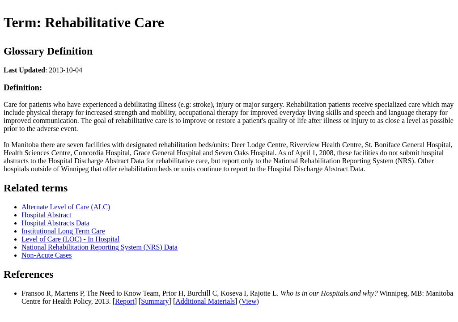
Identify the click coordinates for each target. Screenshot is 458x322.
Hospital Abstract (46, 215)
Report (125, 301)
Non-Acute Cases (46, 255)
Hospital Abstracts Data (55, 223)
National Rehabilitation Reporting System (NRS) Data (99, 247)
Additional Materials (205, 301)
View (249, 301)
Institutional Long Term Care (63, 231)
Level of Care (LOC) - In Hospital (70, 239)
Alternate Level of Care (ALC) (65, 207)
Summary (155, 301)
